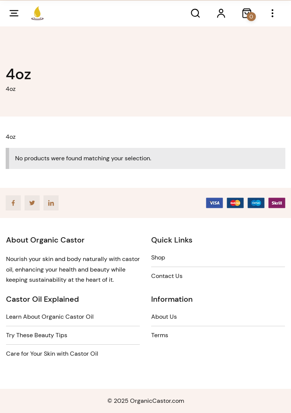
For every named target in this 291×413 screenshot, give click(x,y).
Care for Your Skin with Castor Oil (52, 354)
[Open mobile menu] (14, 13)
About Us (164, 317)
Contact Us (167, 276)
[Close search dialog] (247, 13)
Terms (159, 335)
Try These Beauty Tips (36, 335)
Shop (158, 257)
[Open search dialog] (195, 13)
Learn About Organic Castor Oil (50, 317)
